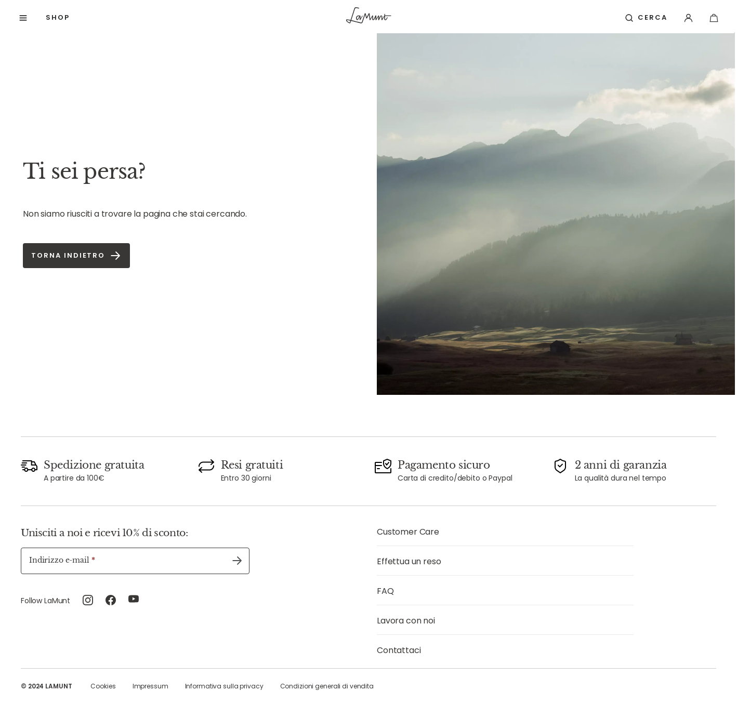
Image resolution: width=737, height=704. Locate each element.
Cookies (102, 686)
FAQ (385, 591)
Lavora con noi (406, 621)
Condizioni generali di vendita (327, 686)
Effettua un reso (409, 561)
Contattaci (398, 650)
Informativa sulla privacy (224, 686)
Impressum (150, 686)
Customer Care (408, 532)
